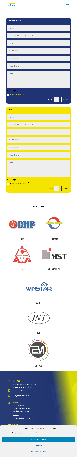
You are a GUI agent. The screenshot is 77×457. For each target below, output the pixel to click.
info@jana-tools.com (21, 395)
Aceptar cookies (38, 439)
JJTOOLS (54, 239)
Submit (65, 100)
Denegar (38, 445)
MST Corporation (55, 268)
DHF (22, 239)
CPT (22, 269)
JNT (38, 333)
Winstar (38, 303)
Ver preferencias (38, 452)
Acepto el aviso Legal (18, 94)
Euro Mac (38, 365)
